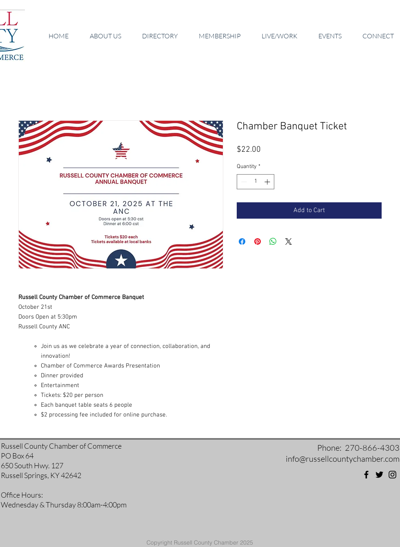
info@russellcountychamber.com (343, 459)
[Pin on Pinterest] (257, 241)
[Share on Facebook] (242, 241)
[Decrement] (243, 182)
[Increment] (268, 182)
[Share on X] (288, 241)
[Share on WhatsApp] (273, 241)
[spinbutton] (255, 182)
